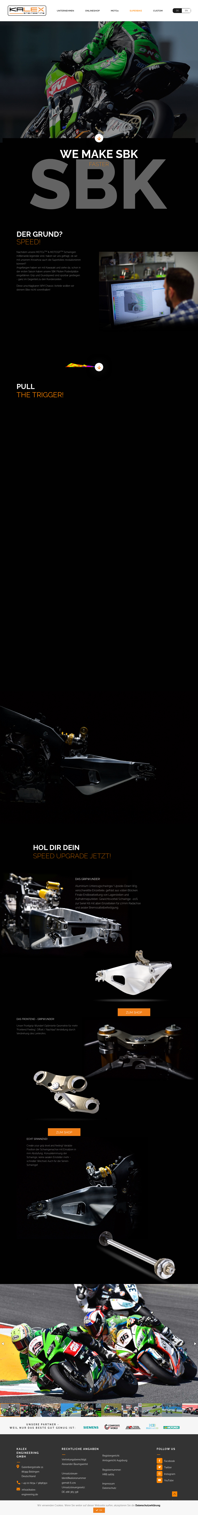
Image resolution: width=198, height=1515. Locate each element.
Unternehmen (65, 10)
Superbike (136, 10)
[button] (3, 1343)
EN (186, 10)
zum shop (134, 1012)
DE (177, 10)
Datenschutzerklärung (147, 1505)
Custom (158, 10)
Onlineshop (92, 10)
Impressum (108, 1483)
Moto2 (115, 10)
